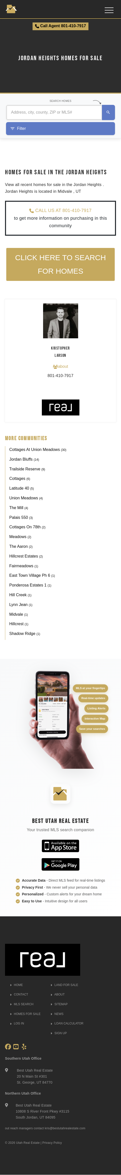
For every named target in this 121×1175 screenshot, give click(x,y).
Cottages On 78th (27, 527)
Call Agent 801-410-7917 (60, 26)
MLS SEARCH (21, 1004)
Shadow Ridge (24, 634)
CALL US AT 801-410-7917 (60, 210)
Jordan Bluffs (24, 459)
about (60, 367)
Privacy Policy (52, 1143)
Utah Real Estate (28, 1143)
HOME (16, 985)
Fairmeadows (23, 566)
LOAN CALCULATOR (67, 1023)
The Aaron (21, 547)
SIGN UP (59, 1033)
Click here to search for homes (60, 264)
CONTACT (19, 994)
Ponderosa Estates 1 (30, 585)
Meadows (20, 537)
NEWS (57, 1014)
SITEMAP (59, 1004)
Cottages (19, 479)
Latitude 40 (21, 488)
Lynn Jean (20, 604)
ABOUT (58, 994)
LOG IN (17, 1023)
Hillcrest (18, 624)
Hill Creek (20, 595)
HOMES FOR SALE (25, 1014)
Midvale (18, 614)
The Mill (18, 508)
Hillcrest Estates (26, 556)
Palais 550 (21, 517)
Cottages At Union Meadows (37, 450)
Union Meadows (26, 498)
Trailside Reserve (27, 469)
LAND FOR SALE (64, 985)
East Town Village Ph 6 (32, 576)
